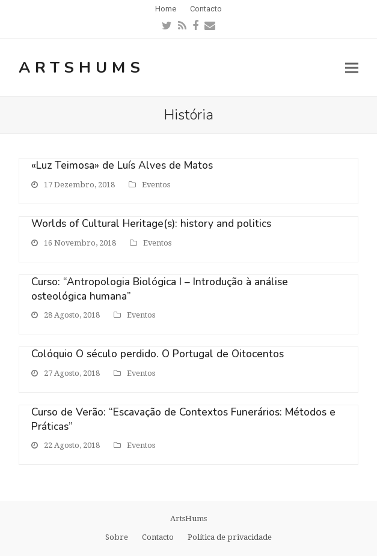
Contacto (158, 537)
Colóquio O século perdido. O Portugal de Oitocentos (157, 354)
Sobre (116, 537)
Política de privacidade (230, 537)
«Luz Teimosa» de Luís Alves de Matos (122, 165)
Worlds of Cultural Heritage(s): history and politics (151, 224)
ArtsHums (82, 67)
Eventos (156, 184)
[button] (351, 67)
